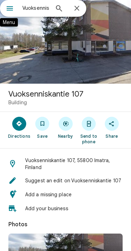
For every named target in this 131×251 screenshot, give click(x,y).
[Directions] (19, 127)
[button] (65, 164)
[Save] (42, 127)
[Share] (111, 127)
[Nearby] (65, 127)
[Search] (59, 9)
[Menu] (10, 9)
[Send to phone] (88, 130)
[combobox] (35, 8)
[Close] (76, 8)
